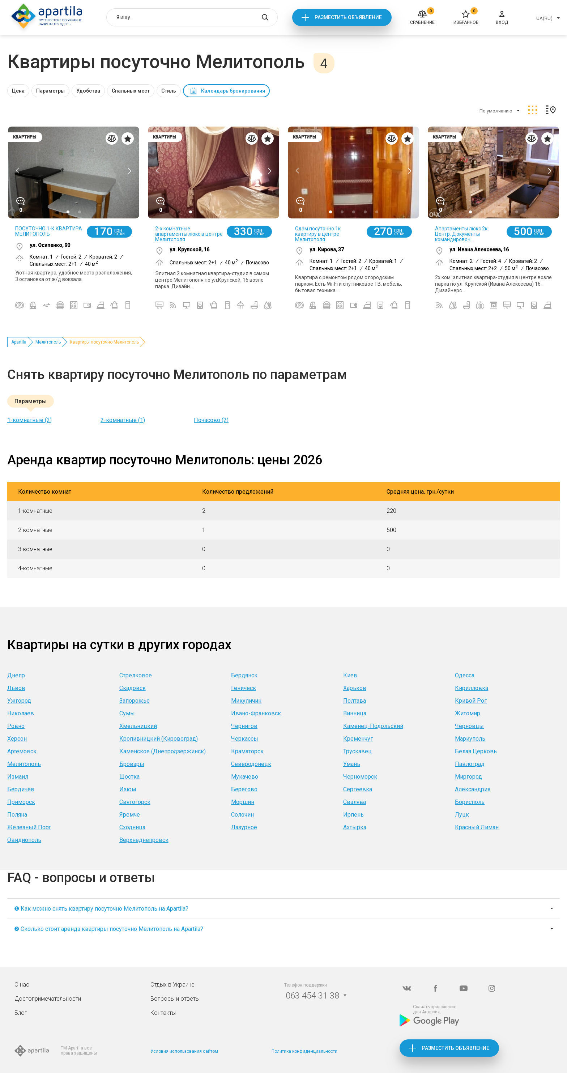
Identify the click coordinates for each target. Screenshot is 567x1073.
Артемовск (22, 751)
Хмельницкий (138, 726)
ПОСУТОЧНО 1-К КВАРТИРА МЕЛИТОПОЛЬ (48, 231)
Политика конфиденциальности (304, 1051)
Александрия (472, 789)
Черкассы (244, 738)
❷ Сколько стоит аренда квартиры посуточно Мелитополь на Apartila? (108, 928)
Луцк (462, 814)
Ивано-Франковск (256, 713)
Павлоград (470, 764)
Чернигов (244, 726)
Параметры (50, 91)
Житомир (467, 713)
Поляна (17, 814)
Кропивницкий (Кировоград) (158, 738)
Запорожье (134, 700)
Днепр (16, 675)
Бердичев (20, 789)
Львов (16, 688)
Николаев (20, 713)
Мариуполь (470, 738)
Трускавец (357, 751)
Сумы (127, 713)
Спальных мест (131, 91)
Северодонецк (251, 764)
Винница (354, 713)
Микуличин (246, 700)
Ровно (16, 726)
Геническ (243, 688)
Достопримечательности (47, 998)
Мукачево (244, 776)
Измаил (17, 776)
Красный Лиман (477, 827)
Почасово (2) (211, 420)
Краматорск (247, 751)
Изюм (127, 789)
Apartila (18, 342)
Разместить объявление (348, 17)
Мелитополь (48, 342)
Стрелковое (135, 675)
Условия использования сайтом (184, 1051)
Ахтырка (354, 827)
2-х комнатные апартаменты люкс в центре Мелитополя (189, 234)
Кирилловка (471, 688)
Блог (20, 1012)
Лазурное (244, 827)
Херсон (17, 738)
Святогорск (134, 802)
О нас (21, 984)
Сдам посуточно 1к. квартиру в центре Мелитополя (318, 234)
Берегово (244, 789)
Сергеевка (357, 789)
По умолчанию (495, 111)
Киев (350, 675)
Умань (351, 764)
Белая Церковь (476, 751)
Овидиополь (24, 839)
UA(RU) (544, 18)
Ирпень (353, 814)
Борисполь (470, 802)
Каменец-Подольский (373, 726)
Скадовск (132, 688)
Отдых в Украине (172, 984)
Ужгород (19, 700)
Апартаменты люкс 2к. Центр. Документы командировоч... (462, 234)
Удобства (88, 91)
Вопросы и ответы (175, 998)
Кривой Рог (471, 700)
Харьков (354, 688)
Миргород (468, 776)
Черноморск (360, 776)
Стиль (168, 91)
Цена (18, 91)
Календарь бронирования (233, 91)
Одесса (464, 675)
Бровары (131, 764)
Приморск (21, 802)
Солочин (242, 814)
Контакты (163, 1012)
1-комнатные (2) (29, 420)
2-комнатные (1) (123, 420)
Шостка (129, 776)
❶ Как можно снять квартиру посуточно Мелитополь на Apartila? (101, 908)
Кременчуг (358, 738)
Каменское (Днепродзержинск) (162, 751)
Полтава (354, 700)
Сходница (132, 827)
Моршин (242, 802)
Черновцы (469, 726)
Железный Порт (29, 827)
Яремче (129, 814)
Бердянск (244, 675)
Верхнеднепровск (144, 839)
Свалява (354, 802)
